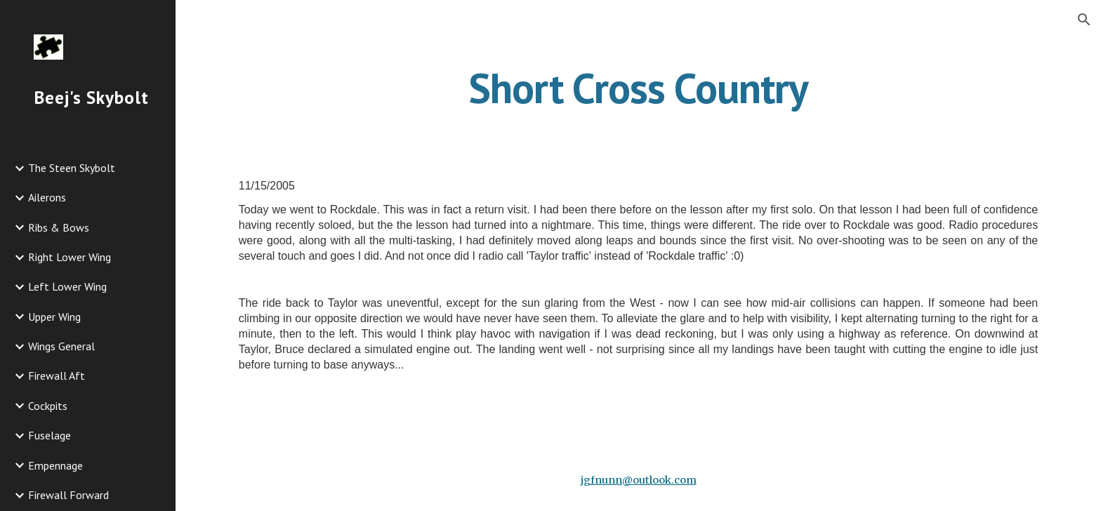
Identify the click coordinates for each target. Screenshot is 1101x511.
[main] (638, 88)
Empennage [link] (55, 465)
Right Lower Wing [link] (69, 257)
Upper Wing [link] (54, 317)
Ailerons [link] (47, 197)
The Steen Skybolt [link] (71, 168)
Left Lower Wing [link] (67, 286)
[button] (1084, 19)
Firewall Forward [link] (68, 495)
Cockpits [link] (47, 406)
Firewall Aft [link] (56, 376)
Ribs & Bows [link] (58, 227)
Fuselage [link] (49, 435)
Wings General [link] (61, 346)
